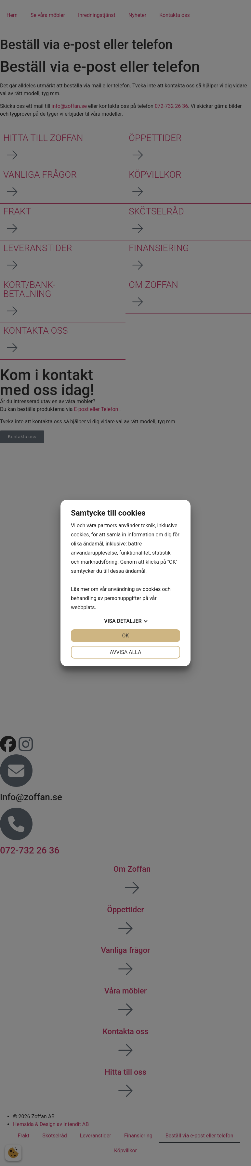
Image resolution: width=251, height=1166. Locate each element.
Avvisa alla (125, 652)
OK (125, 636)
